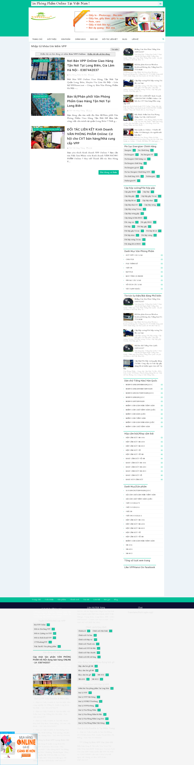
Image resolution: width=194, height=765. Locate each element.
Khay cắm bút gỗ (134, 475)
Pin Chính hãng (143, 150)
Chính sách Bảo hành (100, 631)
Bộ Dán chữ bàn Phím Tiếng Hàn (141, 495)
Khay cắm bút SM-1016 (136, 463)
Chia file (130, 259)
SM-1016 (129, 545)
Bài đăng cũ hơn (108, 172)
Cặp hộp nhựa (148, 201)
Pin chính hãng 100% (132, 176)
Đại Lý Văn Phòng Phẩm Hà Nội (90, 714)
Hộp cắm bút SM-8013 (135, 446)
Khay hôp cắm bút (134, 480)
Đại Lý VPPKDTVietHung (88, 701)
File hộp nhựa (129, 235)
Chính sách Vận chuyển (87, 653)
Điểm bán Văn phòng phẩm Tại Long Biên (93, 688)
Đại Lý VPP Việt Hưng (87, 697)
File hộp (127, 227)
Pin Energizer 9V (147, 155)
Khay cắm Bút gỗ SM (135, 459)
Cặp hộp (146, 192)
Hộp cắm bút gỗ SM (135, 454)
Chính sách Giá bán (85, 635)
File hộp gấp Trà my (132, 231)
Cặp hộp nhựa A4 (131, 205)
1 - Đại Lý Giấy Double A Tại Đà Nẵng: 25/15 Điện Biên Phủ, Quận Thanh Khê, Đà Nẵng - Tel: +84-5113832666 (95, 735)
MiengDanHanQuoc (135, 397)
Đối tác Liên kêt (110, 39)
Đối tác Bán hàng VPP (42, 629)
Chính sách (80, 39)
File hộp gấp (142, 227)
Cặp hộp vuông (150, 205)
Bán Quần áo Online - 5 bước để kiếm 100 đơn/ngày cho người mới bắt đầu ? (148, 132)
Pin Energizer (129, 155)
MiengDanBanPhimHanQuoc (139, 385)
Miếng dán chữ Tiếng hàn (138, 427)
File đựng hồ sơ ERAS (133, 244)
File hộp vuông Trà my (133, 240)
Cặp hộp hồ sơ (130, 201)
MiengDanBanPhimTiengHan (139, 389)
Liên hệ (135, 39)
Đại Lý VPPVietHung (86, 706)
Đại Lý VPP (82, 693)
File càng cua (129, 222)
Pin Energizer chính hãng (133, 163)
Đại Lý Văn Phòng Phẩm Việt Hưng (91, 723)
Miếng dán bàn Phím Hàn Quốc (140, 422)
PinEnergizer (150, 176)
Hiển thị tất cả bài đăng (99, 54)
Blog (124, 39)
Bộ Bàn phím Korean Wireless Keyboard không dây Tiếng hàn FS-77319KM (149, 67)
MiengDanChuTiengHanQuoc (140, 393)
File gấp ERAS (146, 222)
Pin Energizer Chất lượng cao (135, 159)
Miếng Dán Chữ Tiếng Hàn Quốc (140, 410)
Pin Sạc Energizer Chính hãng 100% (137, 172)
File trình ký (132, 264)
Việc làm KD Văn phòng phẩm (47, 129)
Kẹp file (129, 272)
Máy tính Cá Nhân (134, 276)
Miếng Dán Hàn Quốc (136, 414)
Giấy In (129, 268)
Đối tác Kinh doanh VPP (43, 638)
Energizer (128, 150)
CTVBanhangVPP (40, 642)
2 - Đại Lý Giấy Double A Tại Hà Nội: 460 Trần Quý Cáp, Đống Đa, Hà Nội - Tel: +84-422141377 (51, 714)
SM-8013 (129, 553)
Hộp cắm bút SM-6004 (135, 442)
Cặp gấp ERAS (130, 192)
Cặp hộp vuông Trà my (133, 209)
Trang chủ (37, 39)
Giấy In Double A (134, 516)
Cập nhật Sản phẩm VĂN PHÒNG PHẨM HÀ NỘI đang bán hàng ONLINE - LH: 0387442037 (52, 660)
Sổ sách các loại (134, 285)
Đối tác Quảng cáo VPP (43, 633)
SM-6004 (129, 549)
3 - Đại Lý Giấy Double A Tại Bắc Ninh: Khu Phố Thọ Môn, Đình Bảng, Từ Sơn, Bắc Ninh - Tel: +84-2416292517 (52, 723)
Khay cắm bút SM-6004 (136, 467)
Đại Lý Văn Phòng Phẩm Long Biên (91, 719)
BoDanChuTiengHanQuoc (138, 491)
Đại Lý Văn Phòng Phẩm (87, 710)
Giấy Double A (132, 507)
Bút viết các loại (134, 255)
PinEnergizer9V (130, 181)
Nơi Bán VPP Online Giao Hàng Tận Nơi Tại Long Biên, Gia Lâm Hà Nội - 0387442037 (90, 65)
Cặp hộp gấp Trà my (149, 196)
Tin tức (86, 599)
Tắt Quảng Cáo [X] (7, 733)
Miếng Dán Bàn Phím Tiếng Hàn (140, 406)
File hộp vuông (147, 235)
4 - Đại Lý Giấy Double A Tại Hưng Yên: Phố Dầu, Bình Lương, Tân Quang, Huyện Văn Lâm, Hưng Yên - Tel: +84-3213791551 (51, 733)
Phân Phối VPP (41, 96)
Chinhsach (82, 631)
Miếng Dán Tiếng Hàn (136, 418)
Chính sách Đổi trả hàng (87, 657)
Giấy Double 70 (133, 503)
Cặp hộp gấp (129, 196)
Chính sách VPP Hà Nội (87, 648)
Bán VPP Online (42, 61)
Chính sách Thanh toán (86, 644)
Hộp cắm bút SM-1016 (135, 438)
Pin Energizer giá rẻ (132, 168)
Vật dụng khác (133, 289)
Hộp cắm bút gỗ (133, 450)
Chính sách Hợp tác (85, 640)
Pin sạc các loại (133, 280)
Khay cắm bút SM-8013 (136, 471)
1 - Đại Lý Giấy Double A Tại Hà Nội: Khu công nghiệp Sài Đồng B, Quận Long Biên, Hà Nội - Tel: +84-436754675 (52, 705)
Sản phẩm (65, 39)
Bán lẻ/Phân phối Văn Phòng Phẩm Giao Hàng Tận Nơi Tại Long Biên (88, 101)
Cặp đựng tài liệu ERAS (133, 218)
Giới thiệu (51, 39)
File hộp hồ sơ (151, 231)
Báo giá (94, 39)
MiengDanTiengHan (135, 401)
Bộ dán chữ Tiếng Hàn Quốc (139, 499)
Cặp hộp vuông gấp (132, 214)
